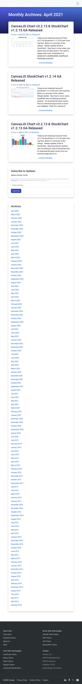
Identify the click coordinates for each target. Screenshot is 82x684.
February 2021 (16, 412)
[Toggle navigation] (78, 3)
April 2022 (15, 365)
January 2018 (16, 472)
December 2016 (17, 505)
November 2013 (17, 587)
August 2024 (15, 283)
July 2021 (14, 394)
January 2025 (16, 265)
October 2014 (16, 573)
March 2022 (15, 369)
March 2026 (15, 214)
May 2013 (14, 598)
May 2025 (14, 250)
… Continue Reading (44, 63)
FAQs (5, 645)
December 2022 (17, 344)
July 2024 (14, 286)
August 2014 (15, 576)
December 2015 (17, 541)
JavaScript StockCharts (12, 668)
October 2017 (16, 480)
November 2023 (17, 315)
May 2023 (14, 336)
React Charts (8, 661)
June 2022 (15, 358)
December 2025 (17, 225)
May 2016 (14, 530)
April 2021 (15, 404)
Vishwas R (36, 35)
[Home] (7, 3)
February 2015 (16, 562)
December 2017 (17, 476)
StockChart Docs (9, 638)
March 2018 (15, 465)
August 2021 (15, 390)
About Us (6, 641)
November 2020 (17, 422)
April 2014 (15, 580)
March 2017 (15, 494)
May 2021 (14, 401)
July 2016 (14, 523)
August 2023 (15, 326)
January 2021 (16, 415)
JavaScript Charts (10, 654)
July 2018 (14, 451)
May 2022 (14, 361)
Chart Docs (7, 634)
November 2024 (17, 272)
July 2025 (14, 243)
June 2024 (15, 290)
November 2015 (17, 544)
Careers (45, 680)
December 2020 (17, 419)
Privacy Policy (22, 680)
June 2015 (15, 551)
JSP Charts (47, 641)
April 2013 (15, 601)
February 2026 (16, 218)
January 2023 (16, 340)
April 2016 (15, 533)
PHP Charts (47, 638)
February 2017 (16, 498)
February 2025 (16, 261)
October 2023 (16, 318)
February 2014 (16, 583)
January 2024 (16, 308)
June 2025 (15, 247)
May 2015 (14, 555)
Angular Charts (8, 665)
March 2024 (15, 301)
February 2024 (16, 304)
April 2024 (15, 297)
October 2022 (16, 351)
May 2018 (14, 458)
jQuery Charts (8, 658)
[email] (77, 680)
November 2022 (17, 347)
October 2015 (16, 548)
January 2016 (16, 537)
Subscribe (16, 191)
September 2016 (17, 515)
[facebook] (69, 680)
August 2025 (15, 240)
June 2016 (15, 526)
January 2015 (16, 566)
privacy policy (14, 180)
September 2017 (17, 483)
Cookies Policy (34, 680)
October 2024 (16, 275)
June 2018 (15, 455)
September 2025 (17, 236)
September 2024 (17, 279)
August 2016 (15, 519)
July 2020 (14, 437)
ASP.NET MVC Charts (51, 634)
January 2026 (16, 222)
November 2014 (17, 569)
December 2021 (17, 376)
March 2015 (15, 558)
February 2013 (16, 605)
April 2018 (15, 462)
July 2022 (14, 354)
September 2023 (17, 322)
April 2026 (15, 211)
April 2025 (15, 254)
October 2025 (16, 232)
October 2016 (16, 512)
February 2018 (16, 469)
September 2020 (17, 429)
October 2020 (16, 426)
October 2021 (16, 383)
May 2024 (14, 293)
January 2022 (16, 372)
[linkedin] (65, 680)
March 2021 (15, 408)
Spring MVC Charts (50, 645)
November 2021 (17, 379)
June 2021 (15, 397)
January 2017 (16, 501)
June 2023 (15, 333)
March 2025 (15, 257)
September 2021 (17, 387)
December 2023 (17, 311)
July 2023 (14, 329)
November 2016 (17, 508)
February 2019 (16, 444)
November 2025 (17, 229)
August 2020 (15, 433)
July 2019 (14, 440)
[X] (73, 680)
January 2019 (16, 447)
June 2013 (15, 594)
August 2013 (15, 591)
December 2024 (17, 268)
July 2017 (14, 487)
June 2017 (15, 490)
